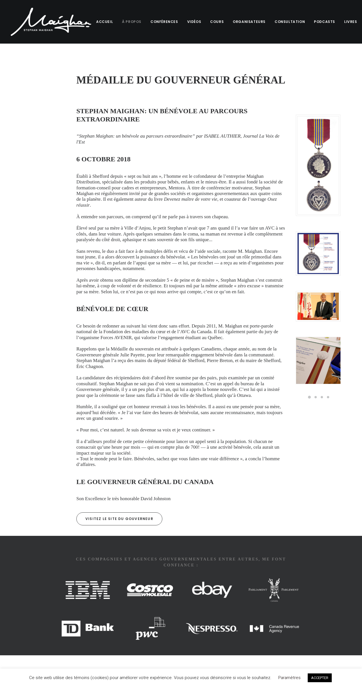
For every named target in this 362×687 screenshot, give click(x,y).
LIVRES (348, 21)
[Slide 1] (309, 397)
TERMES (48, 662)
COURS (214, 21)
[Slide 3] (322, 397)
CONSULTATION (287, 21)
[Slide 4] (328, 397)
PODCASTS (322, 21)
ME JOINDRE (20, 662)
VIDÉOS (192, 21)
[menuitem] (104, 22)
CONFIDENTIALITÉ (81, 662)
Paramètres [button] (289, 677)
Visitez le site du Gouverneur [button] (119, 518)
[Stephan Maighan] (50, 22)
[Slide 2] (316, 397)
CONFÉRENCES (162, 21)
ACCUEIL (102, 21)
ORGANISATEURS (246, 21)
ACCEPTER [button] (319, 678)
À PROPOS (129, 21)
